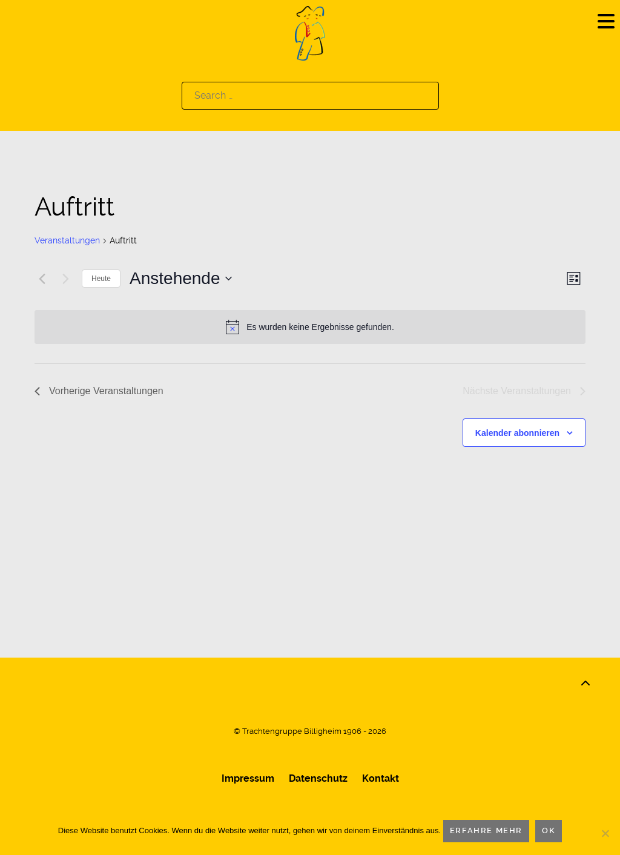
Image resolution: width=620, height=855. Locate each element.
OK (548, 830)
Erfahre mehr (486, 830)
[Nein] (605, 833)
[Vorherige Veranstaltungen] (42, 278)
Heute (101, 278)
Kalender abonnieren (517, 433)
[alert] (310, 327)
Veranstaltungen (67, 240)
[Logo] (310, 32)
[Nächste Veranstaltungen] (65, 278)
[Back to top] (585, 683)
